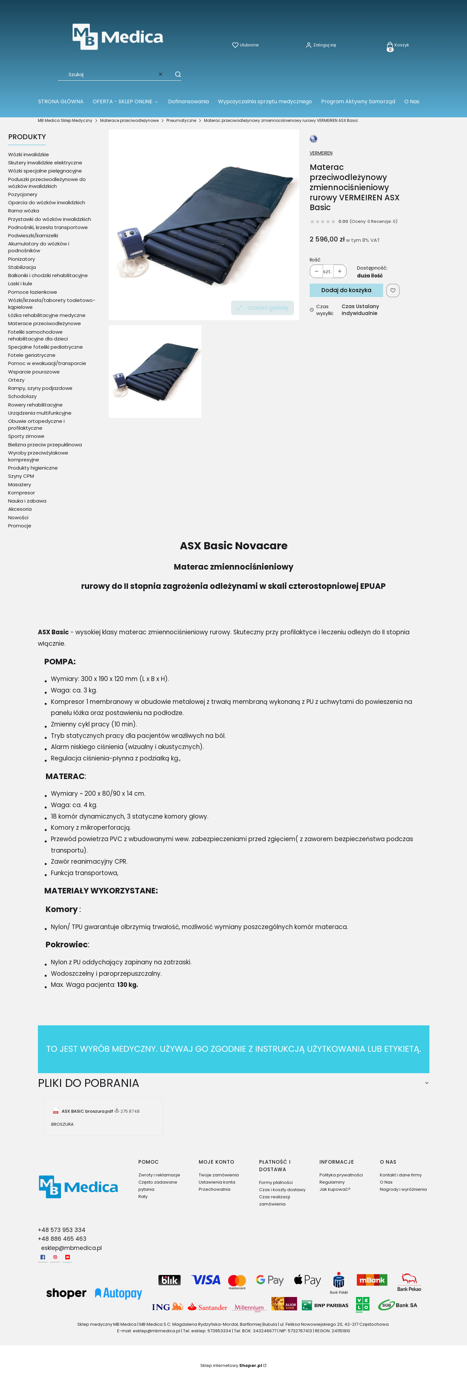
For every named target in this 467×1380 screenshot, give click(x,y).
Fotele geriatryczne (31, 355)
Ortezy (16, 379)
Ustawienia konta (217, 1182)
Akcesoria (20, 509)
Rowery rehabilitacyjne (35, 404)
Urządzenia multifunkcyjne (39, 412)
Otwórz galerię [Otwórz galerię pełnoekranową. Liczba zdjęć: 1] (262, 308)
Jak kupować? (334, 1189)
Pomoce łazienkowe (32, 292)
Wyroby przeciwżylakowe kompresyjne (38, 456)
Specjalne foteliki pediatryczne (45, 346)
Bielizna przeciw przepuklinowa (45, 444)
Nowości (18, 517)
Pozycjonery (22, 194)
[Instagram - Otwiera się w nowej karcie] (55, 1257)
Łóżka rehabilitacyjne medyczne (47, 315)
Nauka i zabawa (27, 500)
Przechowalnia (214, 1189)
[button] (174, 74)
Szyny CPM (21, 476)
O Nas (386, 1182)
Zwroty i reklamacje (159, 1175)
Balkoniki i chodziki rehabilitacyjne (48, 275)
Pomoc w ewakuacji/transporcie (47, 363)
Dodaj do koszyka (346, 290)
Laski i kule (20, 283)
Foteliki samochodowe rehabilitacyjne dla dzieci (38, 335)
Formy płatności (276, 1182)
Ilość (315, 259)
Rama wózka (23, 210)
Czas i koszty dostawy (282, 1190)
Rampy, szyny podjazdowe (40, 388)
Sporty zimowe (26, 436)
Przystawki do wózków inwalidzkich (49, 219)
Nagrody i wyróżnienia (403, 1189)
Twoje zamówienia (219, 1175)
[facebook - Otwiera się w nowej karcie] (43, 1257)
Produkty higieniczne (33, 467)
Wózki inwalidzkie (28, 154)
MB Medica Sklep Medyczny (65, 120)
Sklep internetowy (231, 1365)
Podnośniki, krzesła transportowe (48, 227)
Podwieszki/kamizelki (33, 235)
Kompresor (21, 492)
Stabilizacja (22, 267)
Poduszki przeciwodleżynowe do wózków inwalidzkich (47, 183)
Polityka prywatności (341, 1175)
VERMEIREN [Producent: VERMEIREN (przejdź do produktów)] (321, 153)
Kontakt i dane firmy (401, 1175)
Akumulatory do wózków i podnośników (38, 247)
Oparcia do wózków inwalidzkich (46, 202)
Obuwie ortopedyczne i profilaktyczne (36, 424)
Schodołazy (22, 396)
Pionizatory (21, 259)
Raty (143, 1196)
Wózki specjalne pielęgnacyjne (45, 170)
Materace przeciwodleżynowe (129, 120)
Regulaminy (332, 1182)
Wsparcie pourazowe (34, 371)
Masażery (19, 484)
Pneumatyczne (181, 120)
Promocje (19, 525)
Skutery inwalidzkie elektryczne (45, 162)
